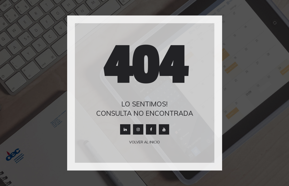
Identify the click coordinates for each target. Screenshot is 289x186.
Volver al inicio (144, 142)
